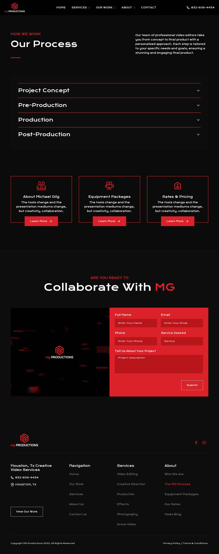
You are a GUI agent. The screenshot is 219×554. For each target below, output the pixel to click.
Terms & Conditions (195, 543)
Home (61, 7)
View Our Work (26, 511)
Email (165, 314)
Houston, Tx (25, 484)
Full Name (123, 314)
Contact (148, 7)
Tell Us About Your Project (135, 351)
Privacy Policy (171, 543)
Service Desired (173, 332)
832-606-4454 (203, 7)
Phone (120, 332)
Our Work (104, 7)
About (127, 7)
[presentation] (138, 385)
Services (79, 7)
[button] (81, 8)
